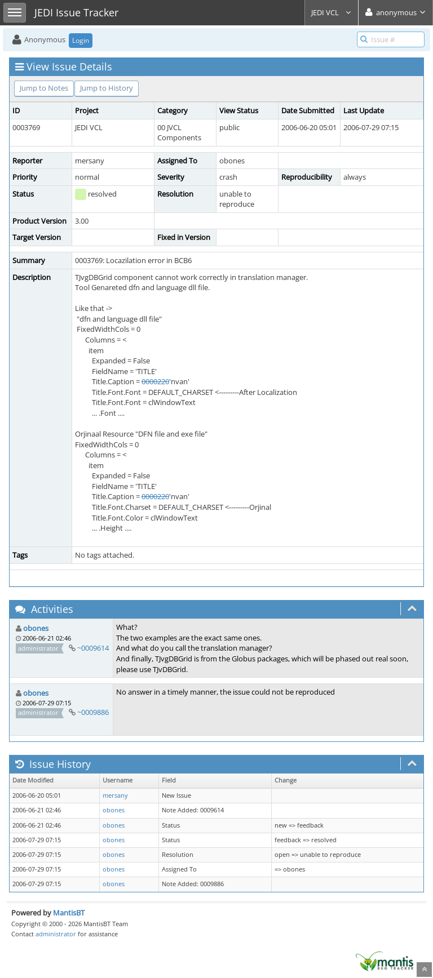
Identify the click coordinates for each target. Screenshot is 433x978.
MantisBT (69, 913)
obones (35, 628)
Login (80, 40)
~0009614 (93, 648)
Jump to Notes (44, 88)
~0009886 (93, 712)
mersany (115, 795)
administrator (56, 934)
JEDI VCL (332, 12)
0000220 (155, 381)
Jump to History (106, 88)
